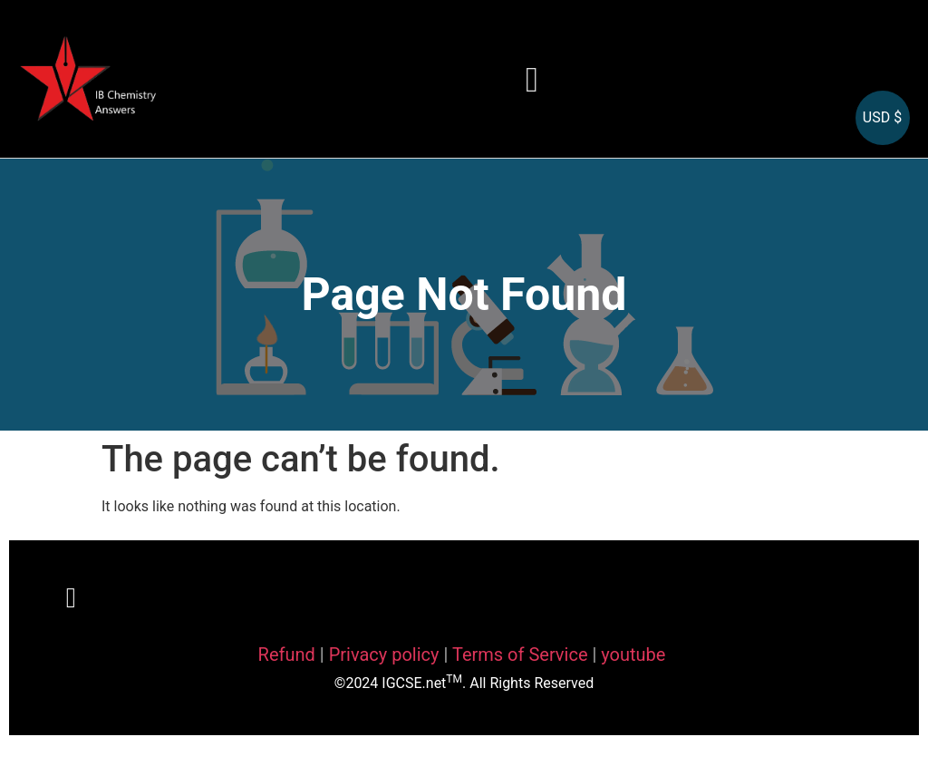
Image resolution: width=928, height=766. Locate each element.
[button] (532, 79)
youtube (633, 654)
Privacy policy (384, 654)
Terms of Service (522, 654)
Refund (286, 654)
